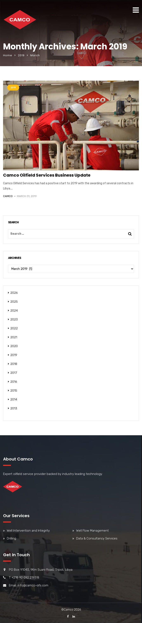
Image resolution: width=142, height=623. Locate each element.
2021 (13, 337)
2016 (13, 382)
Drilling (11, 538)
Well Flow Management (92, 530)
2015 (13, 390)
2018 (13, 364)
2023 (14, 319)
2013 (13, 408)
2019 (21, 55)
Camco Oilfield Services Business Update (46, 175)
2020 (14, 346)
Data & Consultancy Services (96, 538)
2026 (14, 293)
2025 (14, 302)
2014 (13, 399)
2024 (14, 310)
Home (7, 55)
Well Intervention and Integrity (28, 530)
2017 (13, 373)
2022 (14, 328)
